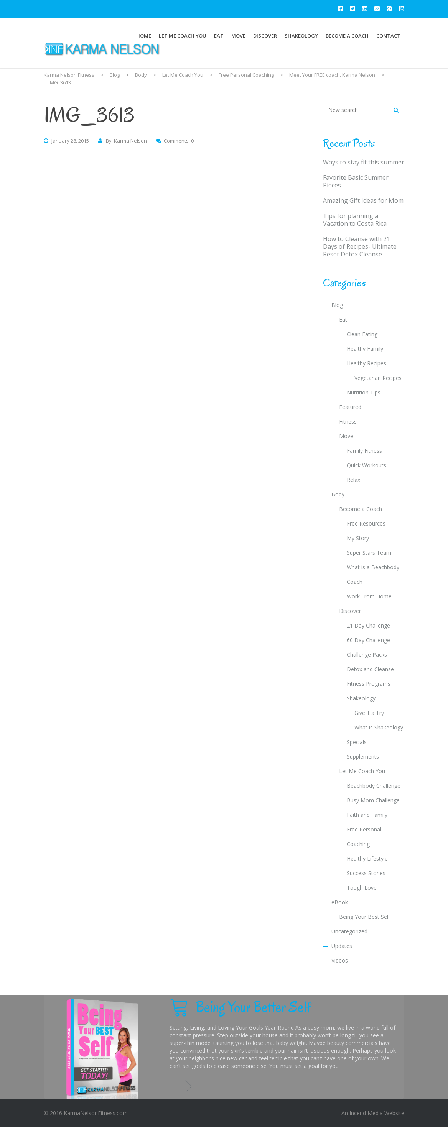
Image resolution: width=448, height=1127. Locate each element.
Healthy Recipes (366, 363)
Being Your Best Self (364, 916)
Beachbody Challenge (373, 785)
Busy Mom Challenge (373, 800)
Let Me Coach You (182, 35)
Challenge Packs (367, 654)
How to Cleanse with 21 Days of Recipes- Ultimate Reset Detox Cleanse (360, 246)
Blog (337, 305)
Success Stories (366, 873)
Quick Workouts (366, 465)
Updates (341, 946)
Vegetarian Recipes (378, 377)
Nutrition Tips (363, 392)
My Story (358, 538)
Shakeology (301, 35)
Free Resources (366, 523)
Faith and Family (367, 814)
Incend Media (366, 1113)
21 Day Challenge (368, 625)
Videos (339, 960)
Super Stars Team (369, 552)
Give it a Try (369, 712)
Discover (265, 35)
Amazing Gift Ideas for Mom (363, 200)
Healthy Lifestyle (367, 858)
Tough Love (362, 887)
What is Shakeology (378, 727)
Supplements (363, 756)
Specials (357, 742)
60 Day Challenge (368, 640)
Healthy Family (365, 348)
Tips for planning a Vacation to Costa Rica (355, 220)
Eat (219, 35)
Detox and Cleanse (370, 669)
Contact (388, 35)
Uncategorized (349, 931)
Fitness (348, 421)
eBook (339, 902)
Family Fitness (364, 450)
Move (238, 35)
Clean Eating (362, 334)
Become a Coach (347, 35)
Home (143, 35)
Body (337, 494)
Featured (350, 407)
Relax (353, 479)
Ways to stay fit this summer (363, 162)
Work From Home (369, 596)
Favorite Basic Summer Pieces (356, 181)
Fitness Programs (368, 683)
